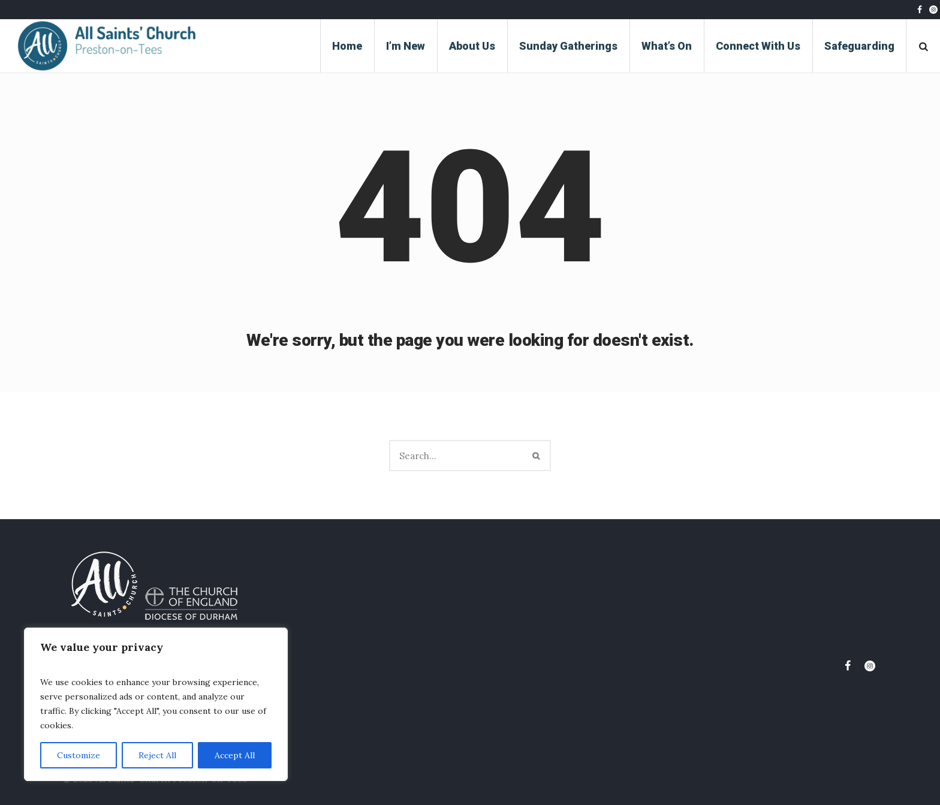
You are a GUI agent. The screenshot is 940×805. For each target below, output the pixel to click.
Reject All (157, 755)
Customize (78, 755)
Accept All (235, 755)
